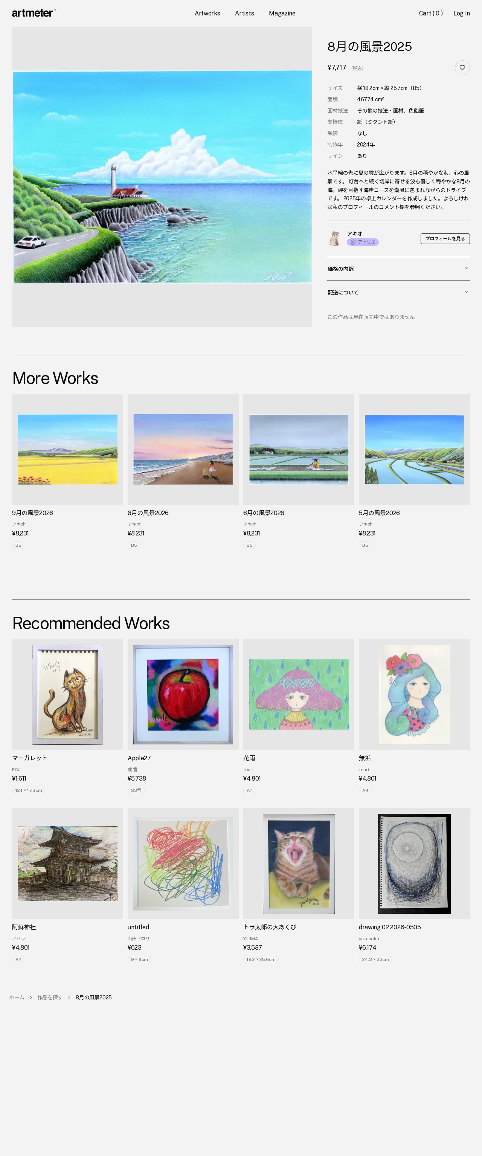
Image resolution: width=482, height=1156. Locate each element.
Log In (461, 13)
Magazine (282, 13)
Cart (431, 13)
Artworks (207, 13)
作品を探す (50, 997)
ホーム (16, 997)
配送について (399, 292)
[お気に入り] (462, 67)
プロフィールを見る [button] (445, 238)
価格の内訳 (399, 268)
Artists (244, 13)
